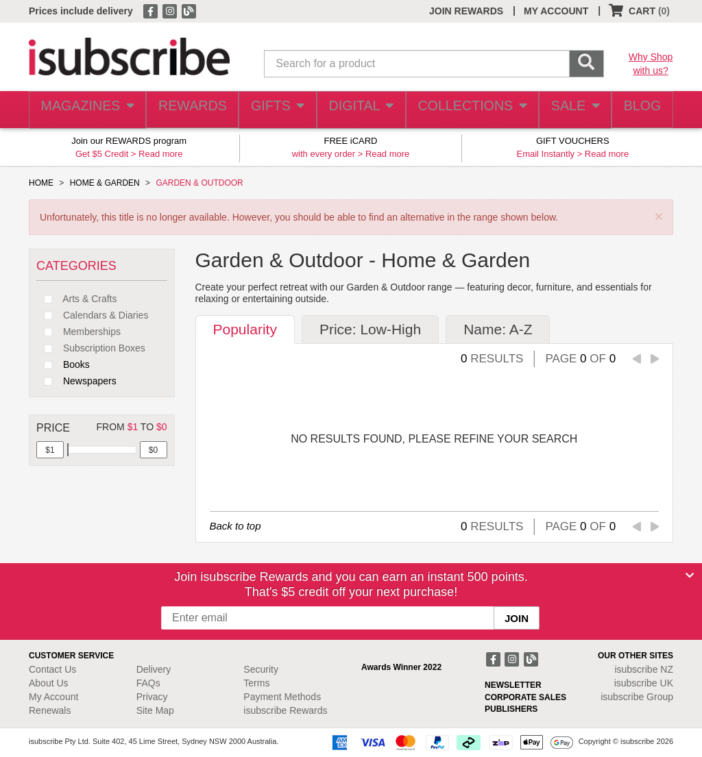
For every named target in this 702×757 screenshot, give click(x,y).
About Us (49, 683)
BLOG (640, 110)
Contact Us (52, 669)
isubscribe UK (643, 683)
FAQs (148, 683)
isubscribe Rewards (285, 710)
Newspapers (76, 380)
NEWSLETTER (513, 685)
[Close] (689, 575)
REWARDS (187, 110)
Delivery (153, 669)
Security (260, 669)
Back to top (235, 526)
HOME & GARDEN (105, 183)
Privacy (152, 696)
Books (63, 364)
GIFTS (274, 110)
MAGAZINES (85, 110)
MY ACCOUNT (556, 10)
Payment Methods (282, 696)
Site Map (155, 710)
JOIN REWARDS (466, 10)
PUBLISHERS (511, 709)
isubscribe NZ (643, 669)
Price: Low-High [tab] (370, 329)
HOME (41, 183)
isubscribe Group (637, 696)
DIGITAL (359, 110)
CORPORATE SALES (525, 697)
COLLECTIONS (466, 110)
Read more (160, 154)
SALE (568, 110)
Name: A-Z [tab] (497, 329)
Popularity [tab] (245, 329)
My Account (53, 696)
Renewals (50, 710)
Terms (256, 683)
